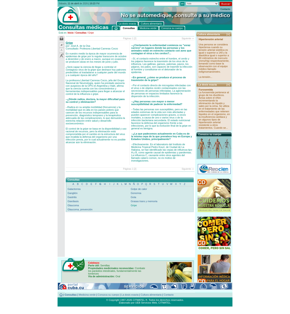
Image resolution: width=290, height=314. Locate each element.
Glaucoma (73, 205)
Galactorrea (74, 189)
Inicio (70, 33)
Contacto (225, 9)
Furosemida (206, 89)
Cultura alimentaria (151, 294)
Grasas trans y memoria (144, 201)
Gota (133, 197)
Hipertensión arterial (211, 39)
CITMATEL (164, 302)
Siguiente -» (188, 38)
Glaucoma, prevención (80, 209)
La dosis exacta (129, 294)
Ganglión (72, 193)
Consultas (80, 33)
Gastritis (72, 197)
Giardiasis (73, 201)
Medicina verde (87, 294)
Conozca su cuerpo (108, 294)
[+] (228, 34)
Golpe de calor (139, 189)
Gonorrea (136, 193)
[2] (135, 38)
